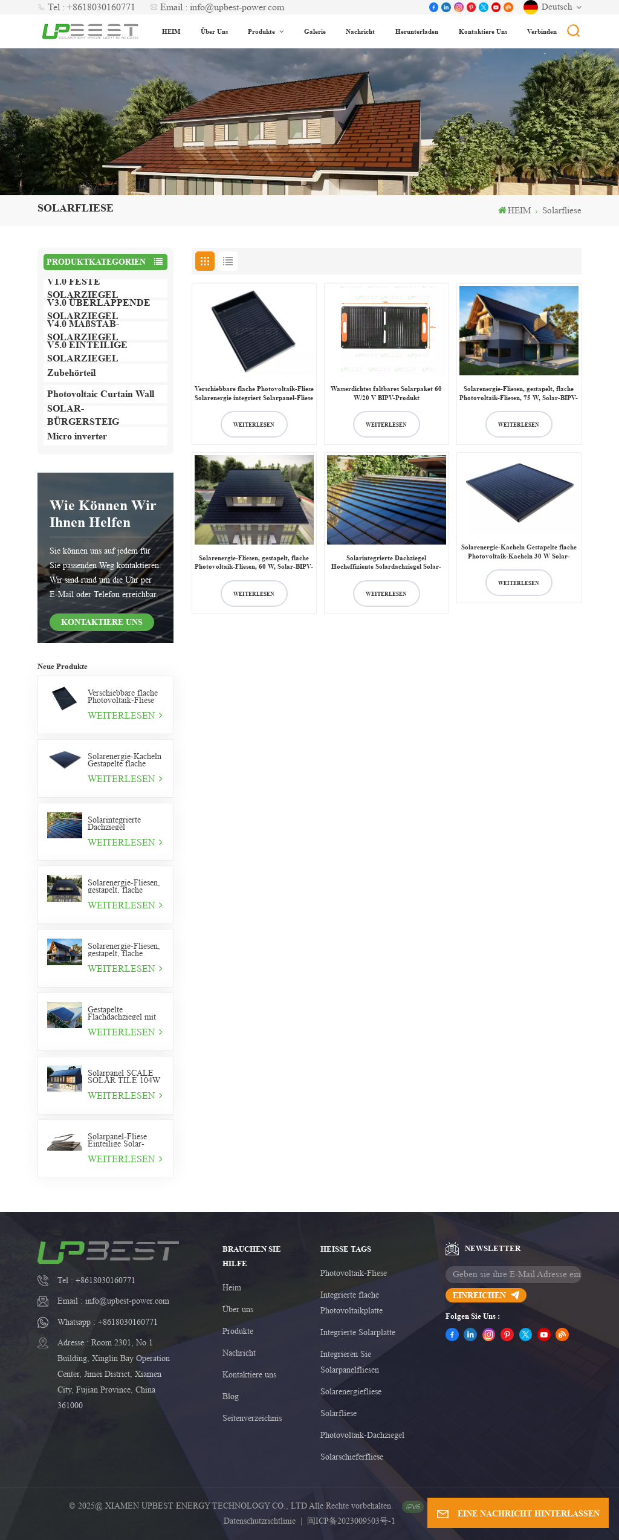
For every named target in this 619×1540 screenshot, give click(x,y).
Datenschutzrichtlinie (260, 1520)
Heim (231, 1287)
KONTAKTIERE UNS (102, 621)
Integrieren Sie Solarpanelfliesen (349, 1361)
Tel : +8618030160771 (86, 7)
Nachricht (360, 31)
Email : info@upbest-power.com (217, 7)
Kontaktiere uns (483, 31)
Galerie (315, 31)
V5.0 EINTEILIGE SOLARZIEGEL (87, 352)
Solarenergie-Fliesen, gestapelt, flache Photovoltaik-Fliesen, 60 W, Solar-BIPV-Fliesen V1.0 (124, 886)
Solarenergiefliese (350, 1391)
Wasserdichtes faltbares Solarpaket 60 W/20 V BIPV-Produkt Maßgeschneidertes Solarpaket (386, 393)
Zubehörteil (71, 372)
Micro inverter (77, 436)
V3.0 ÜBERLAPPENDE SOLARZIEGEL (99, 309)
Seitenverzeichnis (252, 1418)
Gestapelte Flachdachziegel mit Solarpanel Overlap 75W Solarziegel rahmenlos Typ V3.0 (123, 1013)
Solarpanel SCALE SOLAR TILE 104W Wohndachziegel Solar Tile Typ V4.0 (126, 1076)
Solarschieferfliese (351, 1456)
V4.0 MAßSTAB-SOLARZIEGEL (83, 331)
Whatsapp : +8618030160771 (107, 1322)
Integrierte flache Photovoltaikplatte (351, 1302)
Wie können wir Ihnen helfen (103, 513)
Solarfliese (338, 1413)
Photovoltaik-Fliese (353, 1273)
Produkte (262, 31)
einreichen (486, 1295)
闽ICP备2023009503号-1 (351, 1520)
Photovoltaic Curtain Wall (100, 394)
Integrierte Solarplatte (357, 1332)
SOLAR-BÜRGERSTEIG (83, 415)
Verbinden (542, 31)
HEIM (171, 31)
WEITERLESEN (125, 715)
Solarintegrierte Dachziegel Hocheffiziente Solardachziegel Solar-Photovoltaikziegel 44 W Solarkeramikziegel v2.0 (126, 823)
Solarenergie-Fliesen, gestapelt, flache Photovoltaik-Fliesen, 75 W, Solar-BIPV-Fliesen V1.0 (124, 949)
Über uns (214, 31)
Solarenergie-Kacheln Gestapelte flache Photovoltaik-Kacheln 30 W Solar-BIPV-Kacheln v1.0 (125, 759)
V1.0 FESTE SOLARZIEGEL (82, 288)
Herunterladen (416, 31)
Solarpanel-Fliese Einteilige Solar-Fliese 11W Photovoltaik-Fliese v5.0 (121, 1140)
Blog (230, 1396)
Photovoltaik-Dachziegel (362, 1435)
